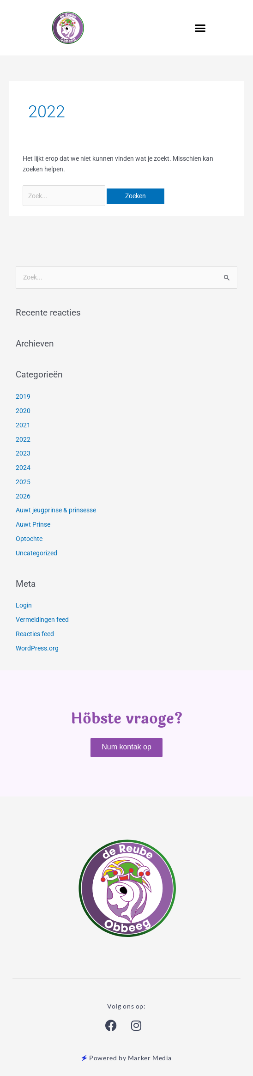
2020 (23, 410)
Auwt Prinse (33, 524)
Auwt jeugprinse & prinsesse (56, 510)
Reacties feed (35, 634)
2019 (23, 396)
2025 (23, 482)
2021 (23, 425)
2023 (23, 453)
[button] (200, 27)
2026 (23, 496)
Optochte (29, 538)
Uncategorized (36, 553)
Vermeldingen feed (42, 619)
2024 (23, 467)
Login (24, 605)
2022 (23, 439)
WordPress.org (37, 648)
